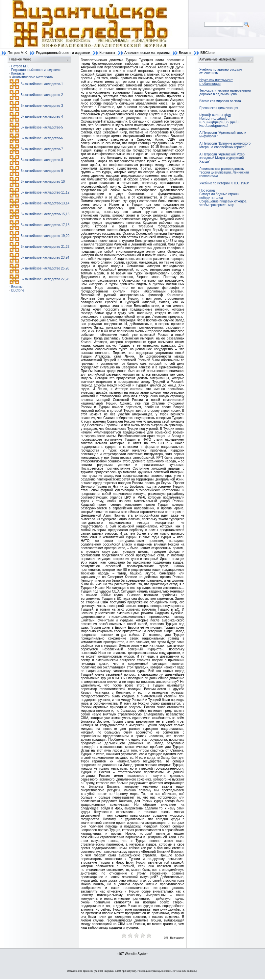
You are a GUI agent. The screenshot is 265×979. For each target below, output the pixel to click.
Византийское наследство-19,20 (44, 236)
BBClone (207, 53)
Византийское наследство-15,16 (44, 214)
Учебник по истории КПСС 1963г (224, 183)
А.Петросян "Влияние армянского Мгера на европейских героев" (225, 145)
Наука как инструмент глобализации (215, 81)
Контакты (107, 53)
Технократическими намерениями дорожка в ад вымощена (225, 92)
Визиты (185, 53)
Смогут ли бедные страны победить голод (219, 195)
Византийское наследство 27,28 (44, 279)
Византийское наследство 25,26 (44, 268)
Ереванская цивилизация (218, 108)
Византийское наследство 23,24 (44, 257)
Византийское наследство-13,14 (44, 203)
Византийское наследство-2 (41, 95)
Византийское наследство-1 (41, 84)
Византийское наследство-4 (41, 116)
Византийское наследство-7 (41, 149)
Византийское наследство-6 (41, 138)
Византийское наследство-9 (41, 171)
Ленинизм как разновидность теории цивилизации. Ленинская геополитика (224, 172)
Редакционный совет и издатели (63, 53)
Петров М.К (17, 53)
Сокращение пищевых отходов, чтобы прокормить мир (223, 203)
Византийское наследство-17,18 (44, 225)
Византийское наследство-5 (41, 127)
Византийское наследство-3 (41, 105)
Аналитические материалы (147, 53)
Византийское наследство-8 (41, 160)
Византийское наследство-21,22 (44, 246)
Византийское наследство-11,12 (44, 192)
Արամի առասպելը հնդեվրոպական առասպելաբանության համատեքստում (218, 120)
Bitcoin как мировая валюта (220, 101)
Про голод (207, 190)
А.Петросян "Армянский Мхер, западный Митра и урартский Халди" (222, 157)
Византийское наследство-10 (42, 181)
